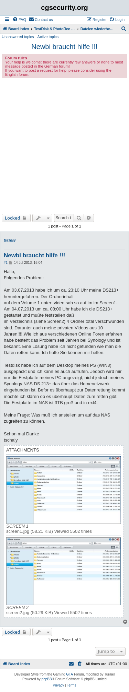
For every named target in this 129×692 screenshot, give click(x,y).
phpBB (47, 679)
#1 (6, 263)
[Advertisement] (64, 146)
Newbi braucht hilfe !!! (64, 46)
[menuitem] (19, 19)
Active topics (48, 37)
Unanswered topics (18, 37)
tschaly (9, 240)
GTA (69, 674)
